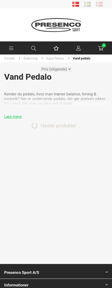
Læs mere (13, 116)
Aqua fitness (55, 58)
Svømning (31, 58)
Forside (9, 58)
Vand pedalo (81, 58)
